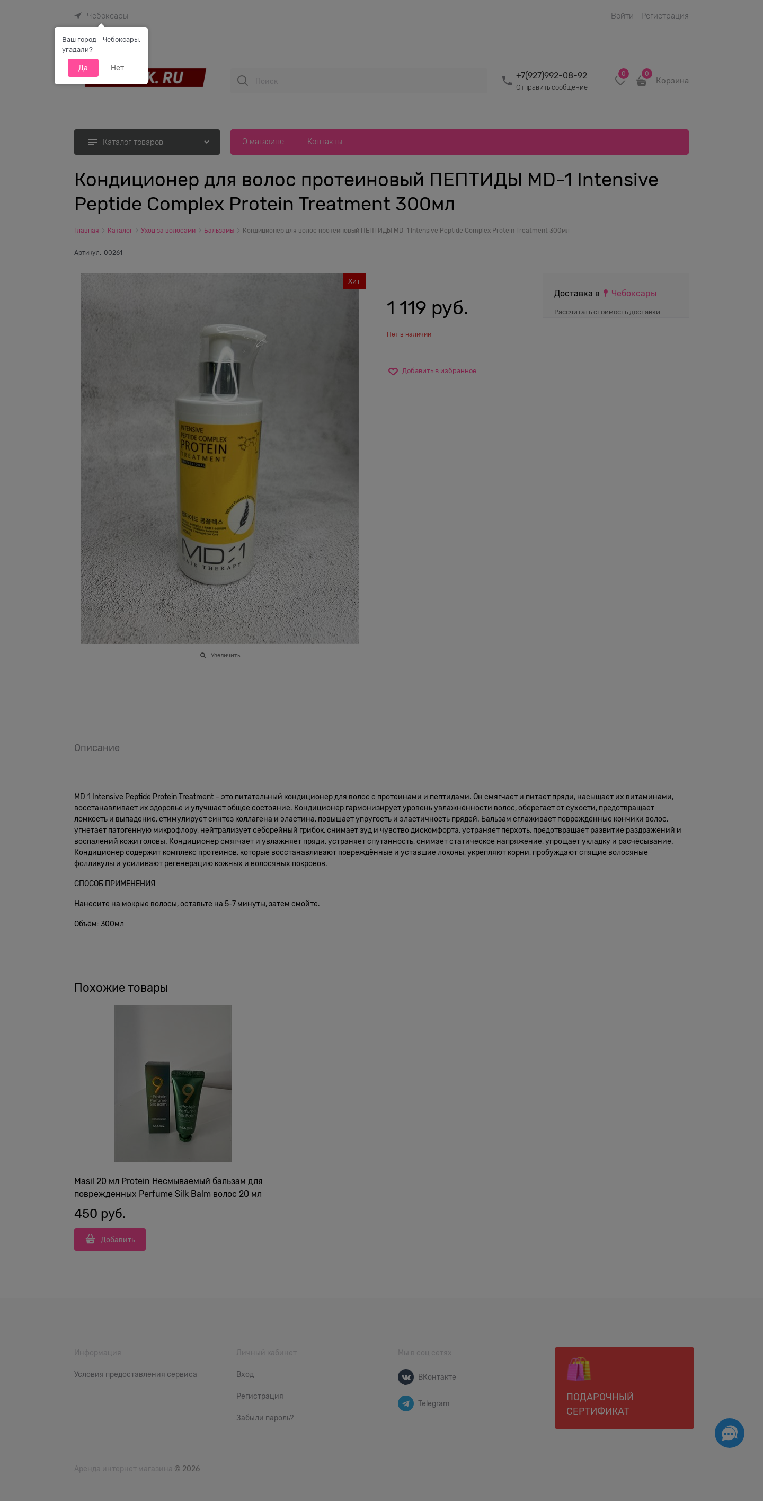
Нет (117, 68)
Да (83, 68)
